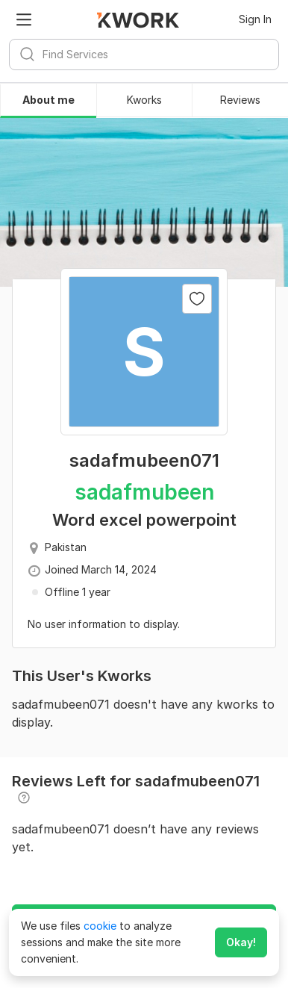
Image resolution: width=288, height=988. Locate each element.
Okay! (241, 942)
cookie (100, 925)
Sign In (255, 19)
